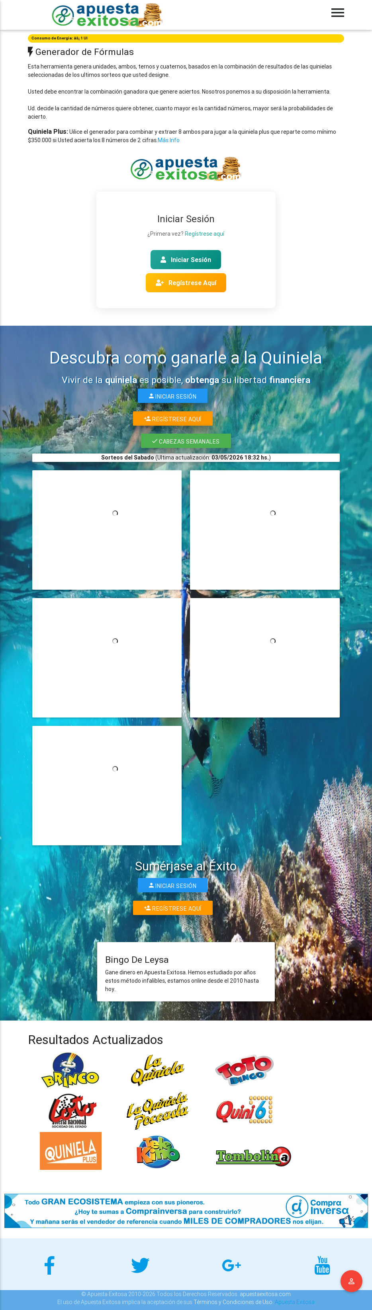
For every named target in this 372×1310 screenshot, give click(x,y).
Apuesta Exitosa (295, 1302)
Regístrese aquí (204, 233)
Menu (352, 1281)
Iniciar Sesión (186, 260)
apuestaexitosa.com (265, 1294)
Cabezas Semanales (186, 441)
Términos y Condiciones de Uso (233, 1302)
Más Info (169, 140)
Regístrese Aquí (186, 283)
